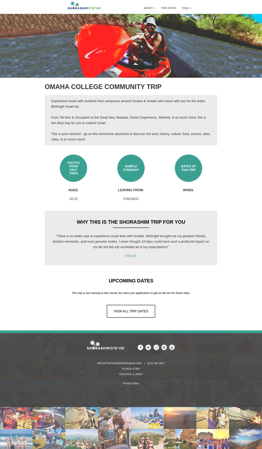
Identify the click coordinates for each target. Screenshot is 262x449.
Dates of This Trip (188, 168)
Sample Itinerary (131, 168)
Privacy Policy (131, 383)
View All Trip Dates (131, 311)
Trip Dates (168, 8)
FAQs (186, 8)
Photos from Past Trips (73, 168)
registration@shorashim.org (119, 363)
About (150, 8)
